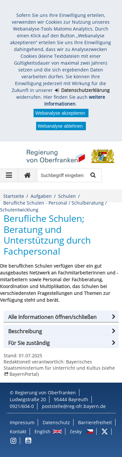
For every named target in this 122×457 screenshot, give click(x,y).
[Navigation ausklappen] (9, 175)
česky (76, 431)
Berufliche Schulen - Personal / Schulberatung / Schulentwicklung (53, 206)
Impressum (22, 422)
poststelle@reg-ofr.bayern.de (74, 406)
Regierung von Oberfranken (45, 392)
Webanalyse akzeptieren (60, 113)
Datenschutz (56, 422)
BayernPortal (23, 374)
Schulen (67, 196)
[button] (61, 317)
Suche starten (92, 175)
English (42, 431)
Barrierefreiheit (95, 422)
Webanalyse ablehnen (60, 126)
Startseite (13, 196)
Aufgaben (41, 196)
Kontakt (18, 431)
